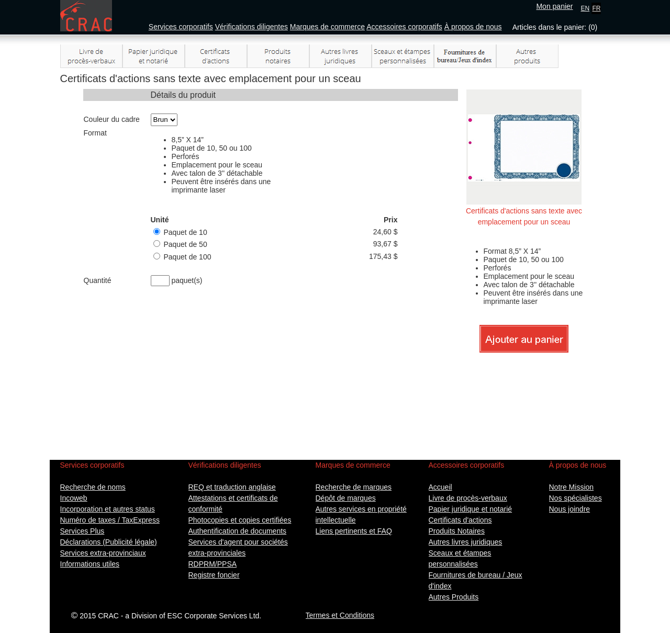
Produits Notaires (457, 531)
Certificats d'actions (460, 520)
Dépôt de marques (346, 498)
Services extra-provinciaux (103, 553)
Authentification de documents (237, 531)
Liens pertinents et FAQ (354, 531)
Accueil (440, 487)
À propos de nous (473, 26)
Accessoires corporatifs (404, 26)
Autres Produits (454, 597)
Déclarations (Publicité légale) (108, 542)
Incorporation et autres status (107, 509)
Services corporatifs (181, 26)
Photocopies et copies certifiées (240, 520)
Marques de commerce (327, 26)
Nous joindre (569, 509)
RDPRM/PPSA (212, 564)
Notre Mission (571, 487)
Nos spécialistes (575, 498)
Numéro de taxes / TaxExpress (110, 520)
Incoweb (73, 498)
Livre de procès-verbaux (468, 498)
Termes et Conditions (340, 615)
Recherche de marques (354, 487)
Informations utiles (90, 564)
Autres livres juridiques (465, 542)
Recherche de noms (93, 487)
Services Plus (82, 531)
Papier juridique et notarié (470, 509)
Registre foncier (214, 575)
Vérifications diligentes (251, 26)
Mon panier (554, 6)
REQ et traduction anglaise (232, 487)
